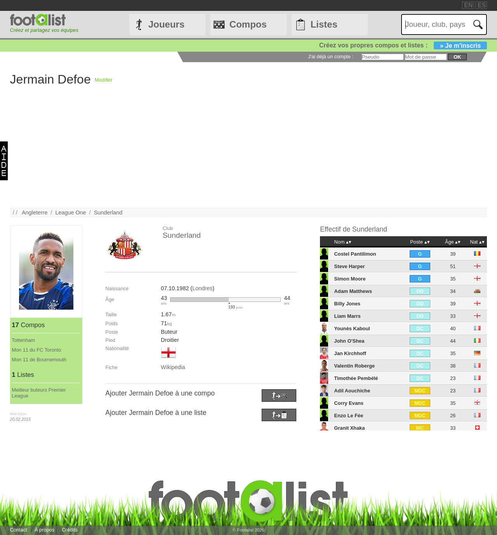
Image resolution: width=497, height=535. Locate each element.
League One (70, 212)
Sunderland (108, 212)
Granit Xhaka (349, 428)
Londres (202, 288)
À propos (44, 530)
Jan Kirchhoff (350, 353)
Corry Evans (348, 403)
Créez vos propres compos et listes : (403, 45)
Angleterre (34, 212)
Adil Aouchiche (352, 391)
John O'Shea (349, 341)
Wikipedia (173, 367)
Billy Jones (347, 304)
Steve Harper (349, 266)
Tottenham (23, 340)
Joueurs (166, 24)
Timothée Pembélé (356, 378)
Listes (324, 24)
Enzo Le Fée (348, 415)
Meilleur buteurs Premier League (39, 393)
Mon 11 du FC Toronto (36, 350)
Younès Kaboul (352, 328)
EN (468, 5)
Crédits (70, 530)
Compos (248, 24)
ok (457, 57)
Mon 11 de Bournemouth (39, 359)
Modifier (104, 80)
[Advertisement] (243, 153)
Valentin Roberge (354, 366)
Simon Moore (350, 279)
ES (482, 5)
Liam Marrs (347, 316)
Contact (18, 530)
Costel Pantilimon (355, 254)
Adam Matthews (353, 291)
